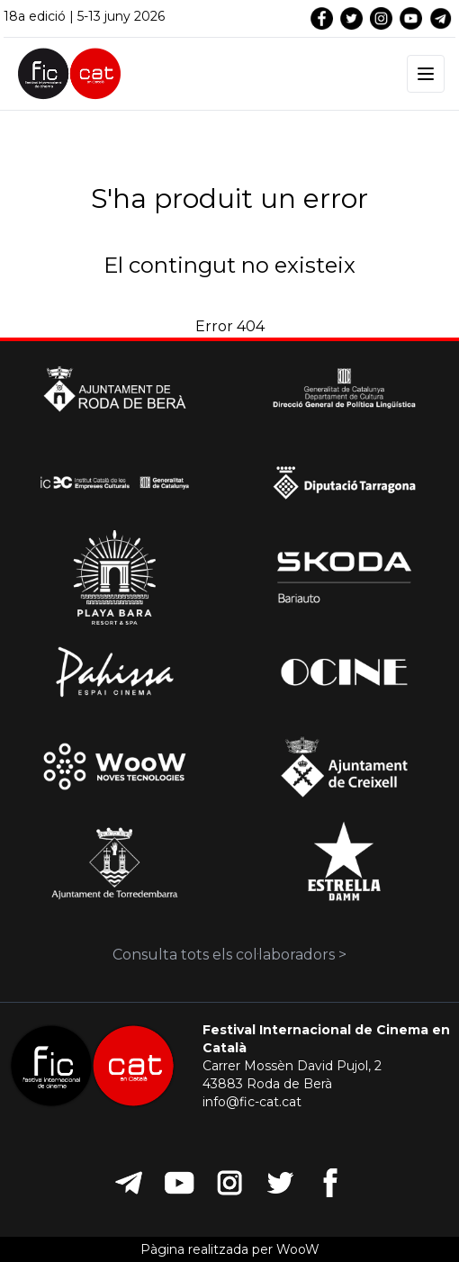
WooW (298, 1249)
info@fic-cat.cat (252, 1102)
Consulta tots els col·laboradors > (229, 954)
